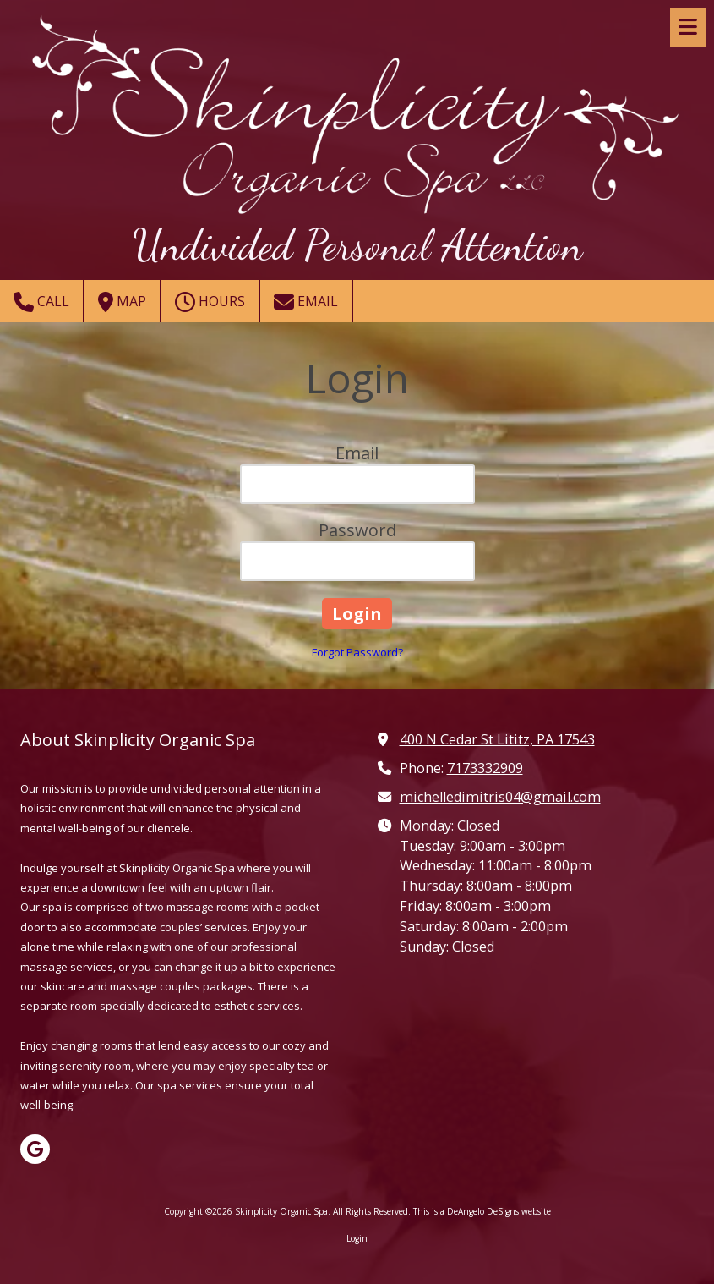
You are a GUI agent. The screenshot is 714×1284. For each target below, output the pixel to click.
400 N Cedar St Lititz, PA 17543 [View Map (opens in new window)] (497, 739)
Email (306, 302)
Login (357, 1238)
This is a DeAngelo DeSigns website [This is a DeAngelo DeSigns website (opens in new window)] (482, 1211)
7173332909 (485, 768)
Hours (210, 302)
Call (41, 302)
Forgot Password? (357, 652)
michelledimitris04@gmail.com (500, 796)
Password (357, 530)
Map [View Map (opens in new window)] (122, 302)
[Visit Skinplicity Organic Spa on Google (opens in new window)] (35, 1149)
